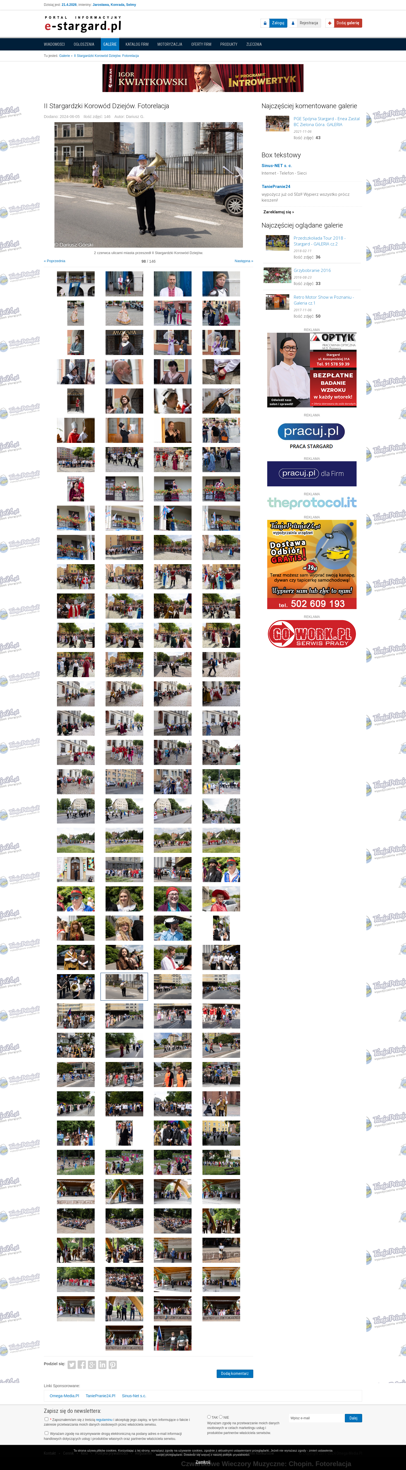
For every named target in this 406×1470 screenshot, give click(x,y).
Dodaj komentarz (235, 1373)
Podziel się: (54, 1364)
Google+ (92, 1364)
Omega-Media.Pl (64, 1396)
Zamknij (203, 1462)
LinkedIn (102, 1364)
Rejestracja (309, 22)
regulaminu (104, 1420)
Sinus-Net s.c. (134, 1396)
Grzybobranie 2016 (312, 270)
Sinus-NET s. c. (277, 165)
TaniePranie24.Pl (100, 1396)
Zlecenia (254, 44)
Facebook (82, 1364)
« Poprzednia (54, 261)
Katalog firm (137, 44)
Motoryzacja (169, 44)
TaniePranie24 (276, 186)
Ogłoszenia (84, 44)
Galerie (110, 44)
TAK (212, 1417)
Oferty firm (201, 44)
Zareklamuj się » (278, 212)
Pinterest (113, 1364)
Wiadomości (54, 44)
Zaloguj (278, 22)
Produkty (228, 44)
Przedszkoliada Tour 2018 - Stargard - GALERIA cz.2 (320, 241)
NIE (224, 1417)
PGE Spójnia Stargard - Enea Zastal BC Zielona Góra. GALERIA (327, 121)
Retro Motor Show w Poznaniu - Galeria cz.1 (324, 300)
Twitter (71, 1364)
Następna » (244, 261)
